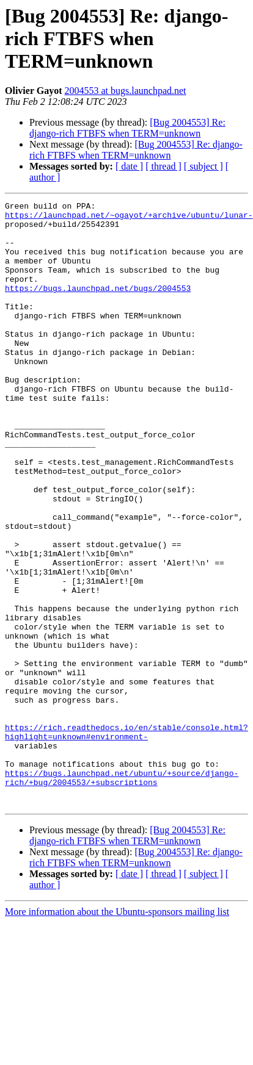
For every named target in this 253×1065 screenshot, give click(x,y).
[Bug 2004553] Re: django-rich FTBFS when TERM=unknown (127, 127)
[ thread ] (163, 166)
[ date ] (129, 166)
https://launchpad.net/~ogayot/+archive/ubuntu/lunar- (129, 218)
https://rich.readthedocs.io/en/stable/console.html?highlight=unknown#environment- (126, 839)
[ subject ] (203, 166)
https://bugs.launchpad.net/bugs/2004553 (98, 306)
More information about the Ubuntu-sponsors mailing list (117, 1032)
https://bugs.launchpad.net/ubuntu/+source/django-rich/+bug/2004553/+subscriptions (121, 894)
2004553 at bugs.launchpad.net (125, 90)
